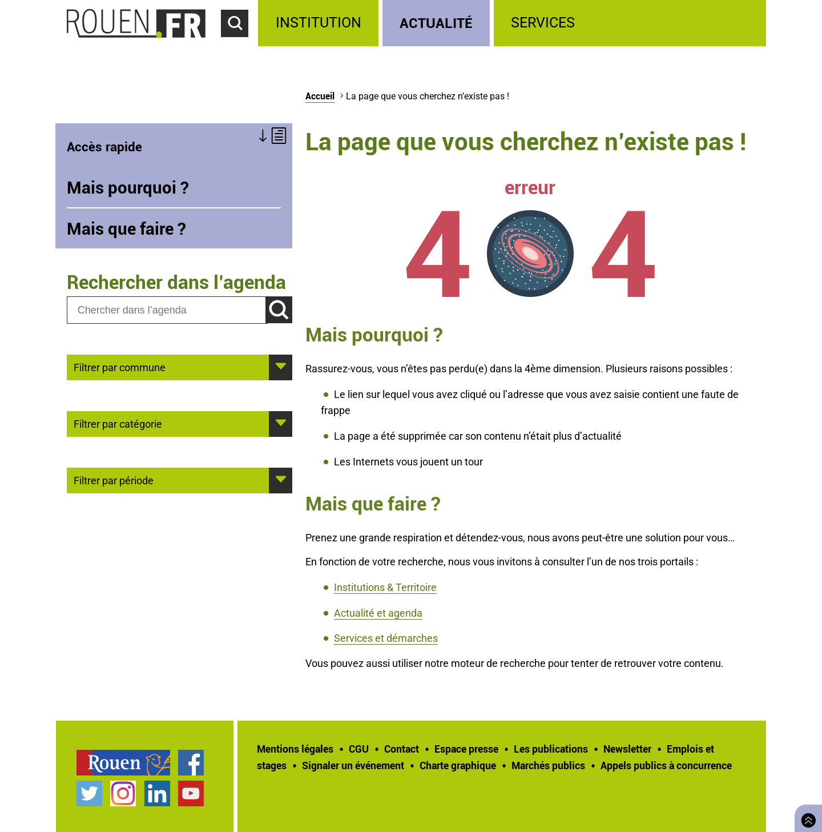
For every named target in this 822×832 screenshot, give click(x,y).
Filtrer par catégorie (118, 423)
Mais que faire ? (126, 228)
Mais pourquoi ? (128, 187)
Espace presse (466, 748)
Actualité (436, 22)
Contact (401, 748)
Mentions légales (295, 748)
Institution (318, 22)
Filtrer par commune (120, 366)
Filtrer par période (114, 480)
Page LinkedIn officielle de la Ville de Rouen (157, 793)
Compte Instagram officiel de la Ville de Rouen (123, 793)
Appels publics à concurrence (666, 765)
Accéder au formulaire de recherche (240, 43)
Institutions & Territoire (385, 587)
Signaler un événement (353, 765)
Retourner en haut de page (806, 817)
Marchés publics (548, 765)
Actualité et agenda (378, 613)
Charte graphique (458, 765)
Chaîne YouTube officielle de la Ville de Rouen (191, 793)
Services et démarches (386, 638)
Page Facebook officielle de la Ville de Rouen (191, 762)
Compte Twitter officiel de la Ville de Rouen (89, 793)
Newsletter (627, 748)
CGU (359, 748)
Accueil (320, 96)
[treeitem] (320, 23)
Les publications (551, 748)
